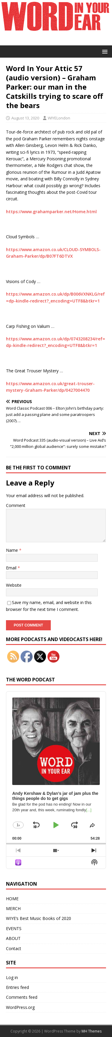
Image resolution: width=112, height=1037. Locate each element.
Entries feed (17, 987)
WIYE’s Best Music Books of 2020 (38, 918)
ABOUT (13, 938)
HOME (12, 898)
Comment (15, 505)
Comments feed (21, 997)
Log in (12, 977)
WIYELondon (59, 118)
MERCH (13, 908)
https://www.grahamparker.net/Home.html (51, 211)
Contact (13, 948)
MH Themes (92, 1031)
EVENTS (14, 928)
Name (12, 550)
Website (14, 585)
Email (12, 568)
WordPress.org (20, 1007)
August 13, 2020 (25, 118)
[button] (104, 51)
